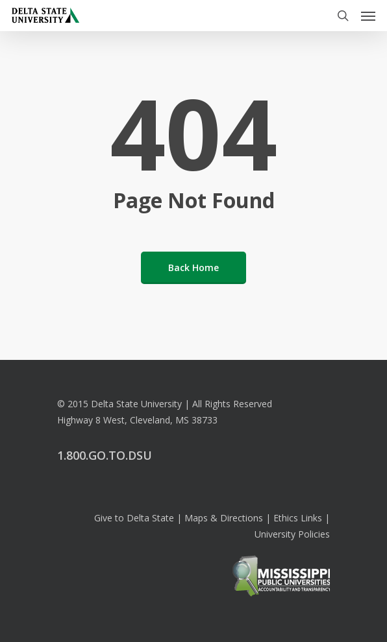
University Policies (292, 534)
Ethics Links (297, 518)
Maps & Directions (223, 518)
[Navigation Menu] (368, 15)
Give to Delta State (134, 518)
